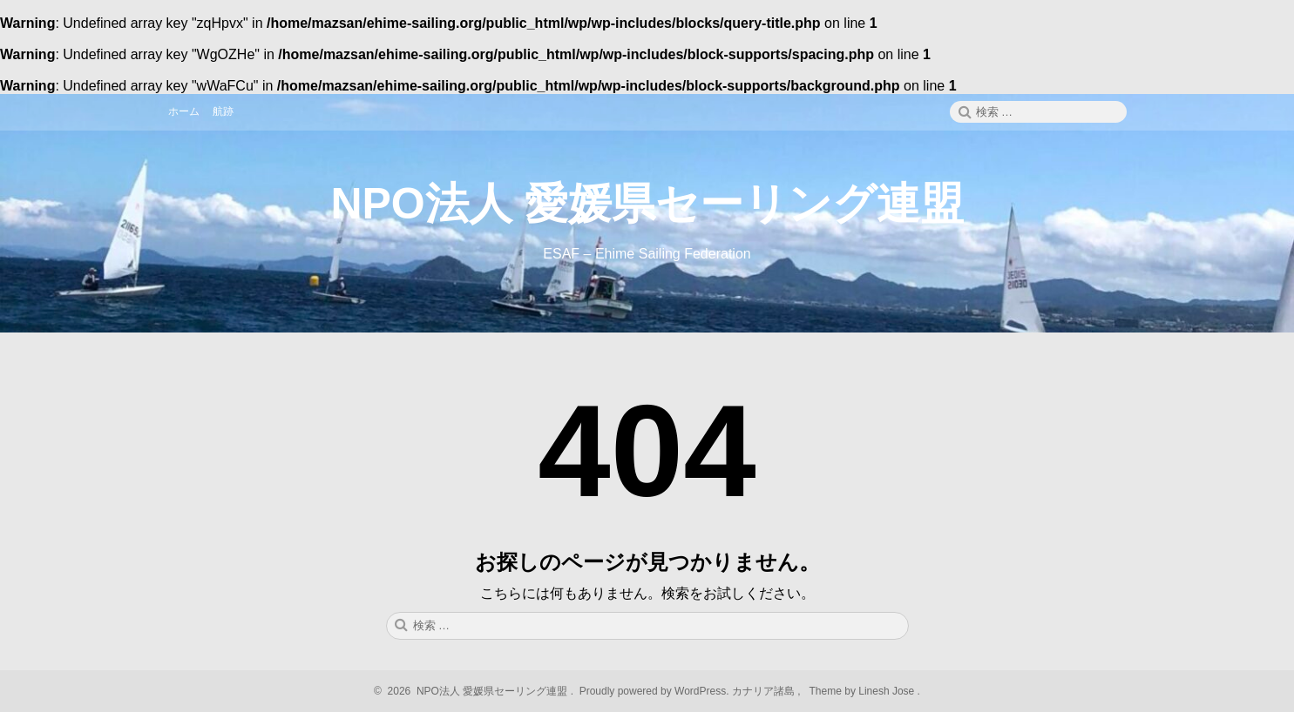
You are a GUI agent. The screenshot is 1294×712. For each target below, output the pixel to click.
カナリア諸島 (764, 691)
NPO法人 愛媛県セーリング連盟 (646, 203)
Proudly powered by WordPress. (654, 691)
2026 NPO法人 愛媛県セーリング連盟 (475, 691)
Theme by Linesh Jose (863, 691)
